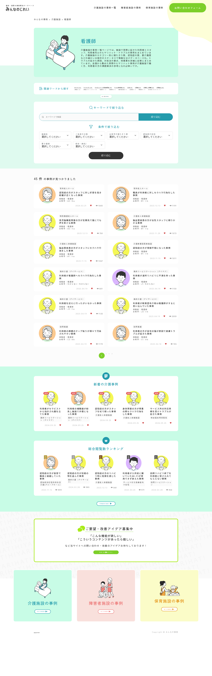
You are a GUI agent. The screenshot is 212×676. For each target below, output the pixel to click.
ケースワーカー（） (103, 88)
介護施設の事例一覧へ (106, 535)
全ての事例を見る (42, 650)
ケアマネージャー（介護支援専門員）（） (136, 88)
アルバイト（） (82, 88)
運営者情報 (40, 671)
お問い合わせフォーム (187, 7)
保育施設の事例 (154, 7)
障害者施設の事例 (131, 7)
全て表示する (104, 94)
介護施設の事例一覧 (105, 7)
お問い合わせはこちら (106, 588)
